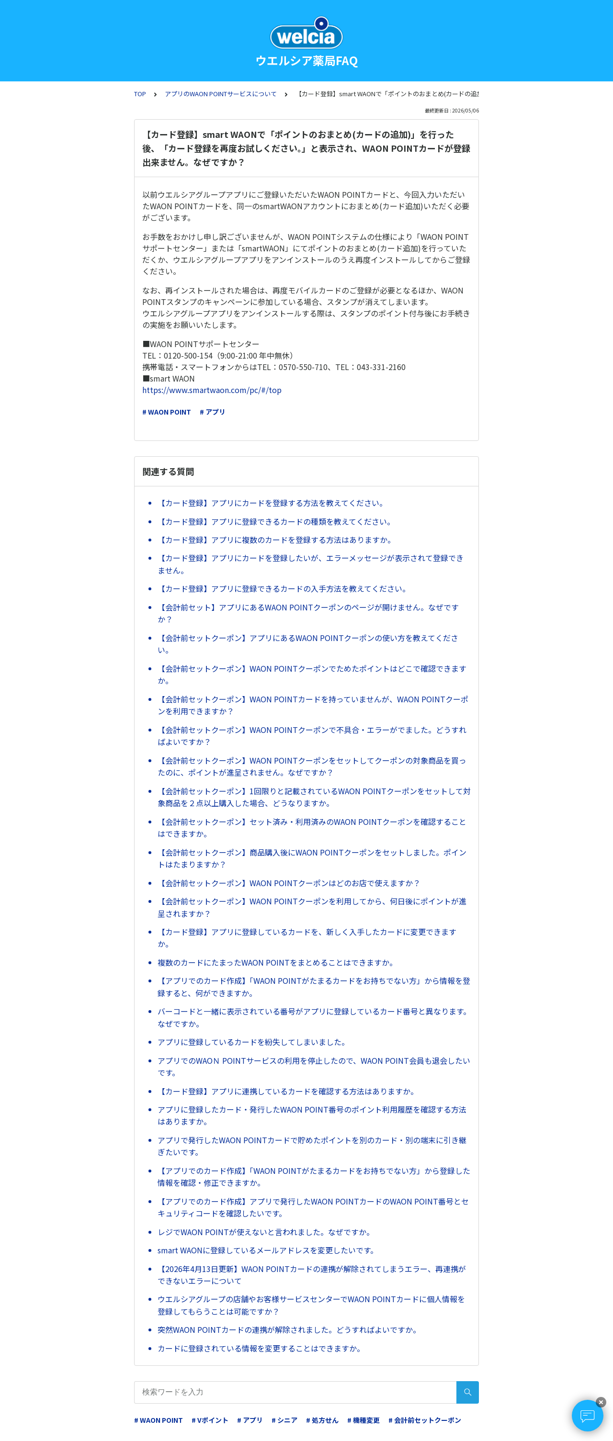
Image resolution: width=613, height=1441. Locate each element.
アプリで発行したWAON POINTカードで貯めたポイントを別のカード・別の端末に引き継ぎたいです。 (312, 1146)
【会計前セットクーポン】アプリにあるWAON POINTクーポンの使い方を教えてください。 (308, 644)
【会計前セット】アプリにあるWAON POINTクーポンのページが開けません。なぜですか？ (308, 613)
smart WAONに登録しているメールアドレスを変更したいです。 (268, 1250)
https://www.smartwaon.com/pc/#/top (212, 389)
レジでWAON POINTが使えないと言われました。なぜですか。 (266, 1232)
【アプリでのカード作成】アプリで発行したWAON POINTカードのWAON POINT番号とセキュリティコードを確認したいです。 (313, 1207)
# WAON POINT (166, 412)
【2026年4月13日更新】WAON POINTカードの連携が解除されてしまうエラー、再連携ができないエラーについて (312, 1275)
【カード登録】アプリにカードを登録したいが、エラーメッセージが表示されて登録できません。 (311, 564)
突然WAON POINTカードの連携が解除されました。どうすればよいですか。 (289, 1329)
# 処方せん (322, 1420)
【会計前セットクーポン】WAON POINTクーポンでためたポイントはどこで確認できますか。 (312, 675)
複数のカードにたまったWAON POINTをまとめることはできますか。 (277, 962)
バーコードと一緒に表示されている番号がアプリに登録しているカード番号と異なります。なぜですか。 (314, 1017)
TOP (140, 93)
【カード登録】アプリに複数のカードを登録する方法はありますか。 (276, 539)
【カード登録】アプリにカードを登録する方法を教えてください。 (272, 502)
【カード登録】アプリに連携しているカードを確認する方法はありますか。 (288, 1091)
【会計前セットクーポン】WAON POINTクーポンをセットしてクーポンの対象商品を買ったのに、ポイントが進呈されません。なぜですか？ (312, 766)
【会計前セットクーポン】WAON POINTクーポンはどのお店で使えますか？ (289, 883)
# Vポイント (210, 1420)
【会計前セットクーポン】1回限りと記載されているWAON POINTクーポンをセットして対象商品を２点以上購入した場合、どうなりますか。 (314, 797)
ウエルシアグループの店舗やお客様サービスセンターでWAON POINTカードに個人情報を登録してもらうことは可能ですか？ (311, 1305)
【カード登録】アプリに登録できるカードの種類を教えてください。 (276, 521)
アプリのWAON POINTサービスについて (221, 93)
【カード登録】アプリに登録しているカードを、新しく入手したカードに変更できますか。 (307, 938)
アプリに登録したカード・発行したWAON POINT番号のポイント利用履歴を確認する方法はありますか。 (312, 1115)
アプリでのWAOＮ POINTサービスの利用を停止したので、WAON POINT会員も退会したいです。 (314, 1067)
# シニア (284, 1420)
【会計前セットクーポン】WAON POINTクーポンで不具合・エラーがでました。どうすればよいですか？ (312, 736)
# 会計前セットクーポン (424, 1420)
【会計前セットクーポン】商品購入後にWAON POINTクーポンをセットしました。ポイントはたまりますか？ (312, 858)
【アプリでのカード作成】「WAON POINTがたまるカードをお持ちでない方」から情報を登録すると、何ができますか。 (314, 987)
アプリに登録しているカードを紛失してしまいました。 (253, 1041)
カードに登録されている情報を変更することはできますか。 (261, 1348)
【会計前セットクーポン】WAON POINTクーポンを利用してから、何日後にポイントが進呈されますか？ (312, 907)
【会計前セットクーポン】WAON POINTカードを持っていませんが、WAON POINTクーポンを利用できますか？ (313, 705)
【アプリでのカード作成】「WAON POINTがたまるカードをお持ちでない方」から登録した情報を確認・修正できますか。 (314, 1177)
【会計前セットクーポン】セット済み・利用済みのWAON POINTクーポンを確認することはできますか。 (312, 828)
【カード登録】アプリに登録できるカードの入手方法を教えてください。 (284, 588)
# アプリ (213, 412)
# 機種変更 (363, 1420)
